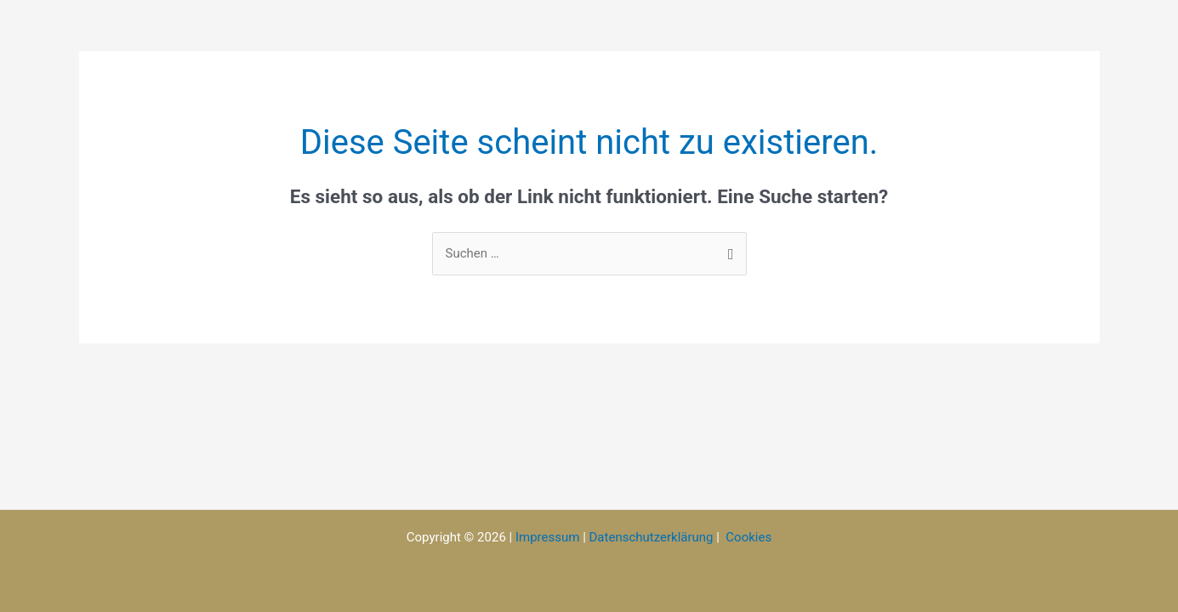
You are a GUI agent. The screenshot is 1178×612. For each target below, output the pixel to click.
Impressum (547, 537)
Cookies (748, 537)
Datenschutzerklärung (651, 537)
